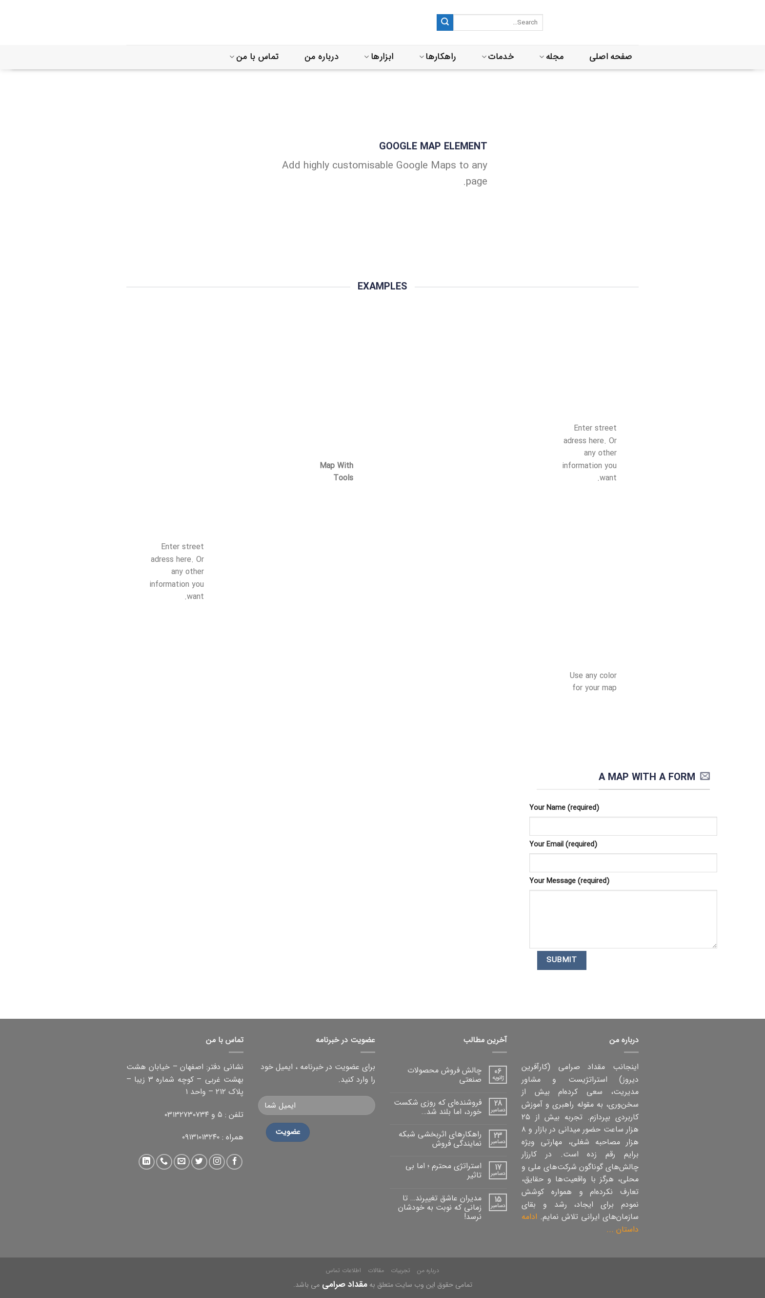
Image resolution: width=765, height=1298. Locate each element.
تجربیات (400, 1270)
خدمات (498, 56)
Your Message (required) (569, 881)
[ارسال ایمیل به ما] (182, 1162)
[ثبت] (445, 22)
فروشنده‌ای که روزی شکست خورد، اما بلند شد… (438, 1107)
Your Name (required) (564, 808)
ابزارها (378, 56)
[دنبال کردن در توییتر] (199, 1162)
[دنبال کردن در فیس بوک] (234, 1162)
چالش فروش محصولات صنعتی (444, 1075)
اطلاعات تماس (343, 1270)
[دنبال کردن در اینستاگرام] (217, 1162)
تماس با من (254, 56)
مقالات (376, 1270)
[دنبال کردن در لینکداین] (147, 1162)
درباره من (321, 56)
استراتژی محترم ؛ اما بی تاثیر (443, 1170)
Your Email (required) (563, 844)
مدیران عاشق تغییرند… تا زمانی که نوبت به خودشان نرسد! (440, 1208)
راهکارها (437, 56)
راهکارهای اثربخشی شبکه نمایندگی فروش (440, 1139)
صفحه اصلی (610, 56)
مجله (551, 56)
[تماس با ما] (164, 1162)
